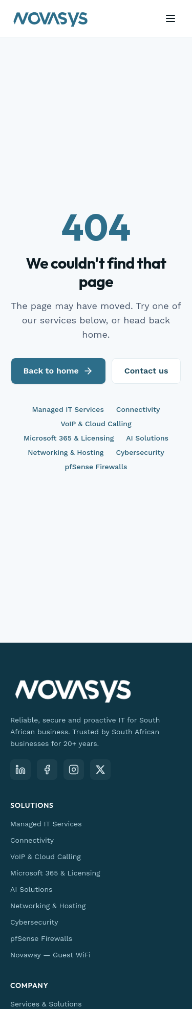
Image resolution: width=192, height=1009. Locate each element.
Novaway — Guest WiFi (50, 955)
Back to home (58, 371)
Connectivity (138, 409)
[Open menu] (170, 18)
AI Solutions (147, 438)
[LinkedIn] (20, 769)
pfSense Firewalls (96, 467)
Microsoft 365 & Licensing (69, 438)
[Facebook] (47, 769)
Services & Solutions (46, 1004)
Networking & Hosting (65, 452)
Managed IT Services (67, 409)
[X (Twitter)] (100, 769)
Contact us (146, 371)
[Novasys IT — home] (50, 18)
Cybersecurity (140, 452)
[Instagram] (73, 769)
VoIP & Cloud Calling (95, 424)
